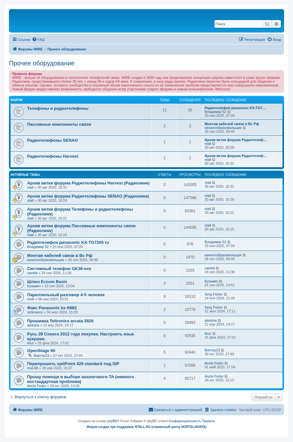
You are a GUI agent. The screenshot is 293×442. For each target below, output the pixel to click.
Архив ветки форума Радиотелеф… (236, 140)
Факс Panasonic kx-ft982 (52, 307)
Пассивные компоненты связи (59, 124)
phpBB (112, 421)
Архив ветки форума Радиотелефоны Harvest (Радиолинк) (88, 183)
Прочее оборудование (42, 63)
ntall (208, 144)
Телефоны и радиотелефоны (57, 108)
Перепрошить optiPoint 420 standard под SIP (73, 363)
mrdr (30, 299)
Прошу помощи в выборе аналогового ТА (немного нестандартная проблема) (80, 379)
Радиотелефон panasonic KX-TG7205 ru (68, 242)
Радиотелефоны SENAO (52, 140)
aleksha (33, 325)
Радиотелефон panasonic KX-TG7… (235, 108)
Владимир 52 (215, 112)
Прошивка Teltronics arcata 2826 (60, 320)
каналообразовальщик (223, 128)
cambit (32, 273)
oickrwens (35, 312)
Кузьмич (34, 286)
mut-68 (32, 368)
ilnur (30, 343)
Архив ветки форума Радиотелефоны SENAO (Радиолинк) (88, 196)
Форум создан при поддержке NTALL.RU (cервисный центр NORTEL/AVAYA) (146, 427)
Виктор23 (41, 355)
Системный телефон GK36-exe (59, 268)
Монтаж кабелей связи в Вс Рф (232, 124)
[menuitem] (38, 39)
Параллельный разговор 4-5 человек (66, 294)
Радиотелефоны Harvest (52, 156)
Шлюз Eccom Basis (47, 281)
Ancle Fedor (214, 363)
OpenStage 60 (41, 350)
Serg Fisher (214, 294)
